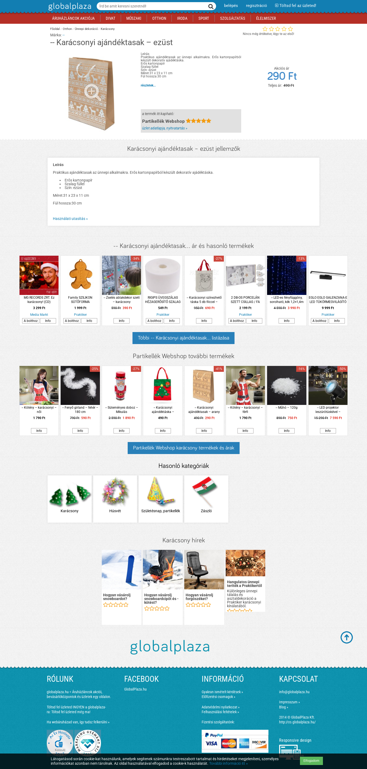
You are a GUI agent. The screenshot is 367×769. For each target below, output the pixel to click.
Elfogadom (311, 761)
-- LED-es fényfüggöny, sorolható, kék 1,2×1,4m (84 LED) (287, 300)
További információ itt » (228, 763)
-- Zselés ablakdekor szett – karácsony (122, 300)
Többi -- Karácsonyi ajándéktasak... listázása (183, 338)
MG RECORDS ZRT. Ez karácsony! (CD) (39, 300)
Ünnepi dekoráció (86, 29)
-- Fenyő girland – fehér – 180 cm (80, 410)
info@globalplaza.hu (294, 692)
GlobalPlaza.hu (135, 689)
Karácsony (108, 29)
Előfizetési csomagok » (218, 697)
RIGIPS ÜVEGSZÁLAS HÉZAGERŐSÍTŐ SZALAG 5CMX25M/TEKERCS (163, 300)
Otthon (67, 29)
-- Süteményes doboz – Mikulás (121, 410)
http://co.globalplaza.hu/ (297, 722)
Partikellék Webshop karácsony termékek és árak (183, 448)
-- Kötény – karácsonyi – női (39, 410)
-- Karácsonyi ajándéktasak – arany (204, 410)
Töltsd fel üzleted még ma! (70, 712)
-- (64, 35)
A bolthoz (31, 321)
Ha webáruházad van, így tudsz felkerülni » (78, 722)
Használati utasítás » (70, 218)
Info (48, 321)
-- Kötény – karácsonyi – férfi (245, 410)
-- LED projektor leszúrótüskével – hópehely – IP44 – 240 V (328, 410)
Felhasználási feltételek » (220, 712)
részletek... (148, 85)
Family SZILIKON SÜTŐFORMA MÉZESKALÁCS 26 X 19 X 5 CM (80, 300)
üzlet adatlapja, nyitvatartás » (164, 128)
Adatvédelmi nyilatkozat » (221, 707)
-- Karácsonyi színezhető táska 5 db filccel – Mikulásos (204, 300)
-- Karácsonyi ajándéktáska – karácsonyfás (163, 410)
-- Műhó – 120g (287, 407)
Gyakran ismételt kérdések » (222, 692)
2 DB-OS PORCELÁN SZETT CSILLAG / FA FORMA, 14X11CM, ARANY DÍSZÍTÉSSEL (245, 300)
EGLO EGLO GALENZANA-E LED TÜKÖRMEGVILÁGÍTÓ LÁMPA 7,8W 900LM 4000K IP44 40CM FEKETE (328, 300)
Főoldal (55, 29)
